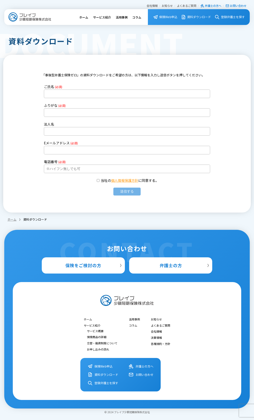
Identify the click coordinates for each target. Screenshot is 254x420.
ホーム (83, 17)
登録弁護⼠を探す (230, 17)
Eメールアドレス (61, 142)
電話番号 (55, 161)
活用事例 (122, 17)
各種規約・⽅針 (160, 344)
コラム (136, 17)
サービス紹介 (102, 17)
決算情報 (156, 337)
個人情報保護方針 (124, 180)
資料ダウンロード (196, 17)
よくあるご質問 (186, 6)
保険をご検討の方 (94, 265)
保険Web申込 (165, 17)
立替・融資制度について (102, 343)
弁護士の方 (185, 265)
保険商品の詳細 (96, 337)
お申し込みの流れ (98, 349)
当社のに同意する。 (130, 180)
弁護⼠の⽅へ (210, 6)
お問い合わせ (236, 6)
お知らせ (167, 6)
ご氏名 (53, 86)
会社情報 (152, 6)
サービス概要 (95, 331)
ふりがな (55, 105)
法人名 (49, 124)
